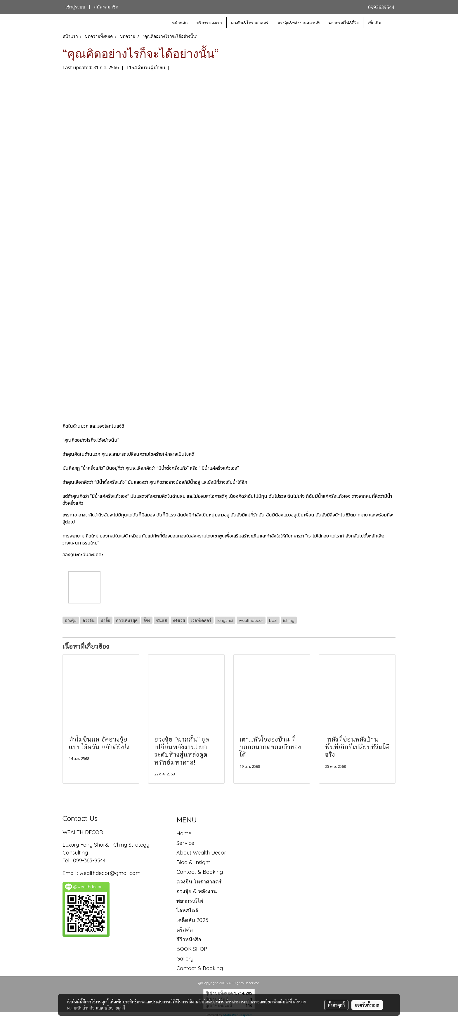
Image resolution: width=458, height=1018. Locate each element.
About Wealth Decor (201, 852)
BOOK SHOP (191, 949)
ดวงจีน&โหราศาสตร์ (249, 22)
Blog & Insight (193, 862)
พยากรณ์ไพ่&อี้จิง (344, 22)
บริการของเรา (209, 22)
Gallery (184, 958)
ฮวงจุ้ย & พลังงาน (196, 891)
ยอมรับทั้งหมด (367, 1004)
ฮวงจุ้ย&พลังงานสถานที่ (298, 22)
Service (185, 843)
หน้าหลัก (180, 22)
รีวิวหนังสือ (188, 939)
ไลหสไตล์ (187, 910)
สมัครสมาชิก (106, 7)
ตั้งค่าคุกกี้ (336, 1004)
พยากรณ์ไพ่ (189, 900)
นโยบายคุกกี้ (115, 1007)
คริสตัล (184, 929)
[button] (390, 22)
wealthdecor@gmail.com (110, 873)
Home (183, 833)
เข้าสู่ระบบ (75, 7)
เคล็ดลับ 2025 (192, 920)
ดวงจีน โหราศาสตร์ (199, 881)
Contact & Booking (199, 872)
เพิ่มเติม (374, 22)
